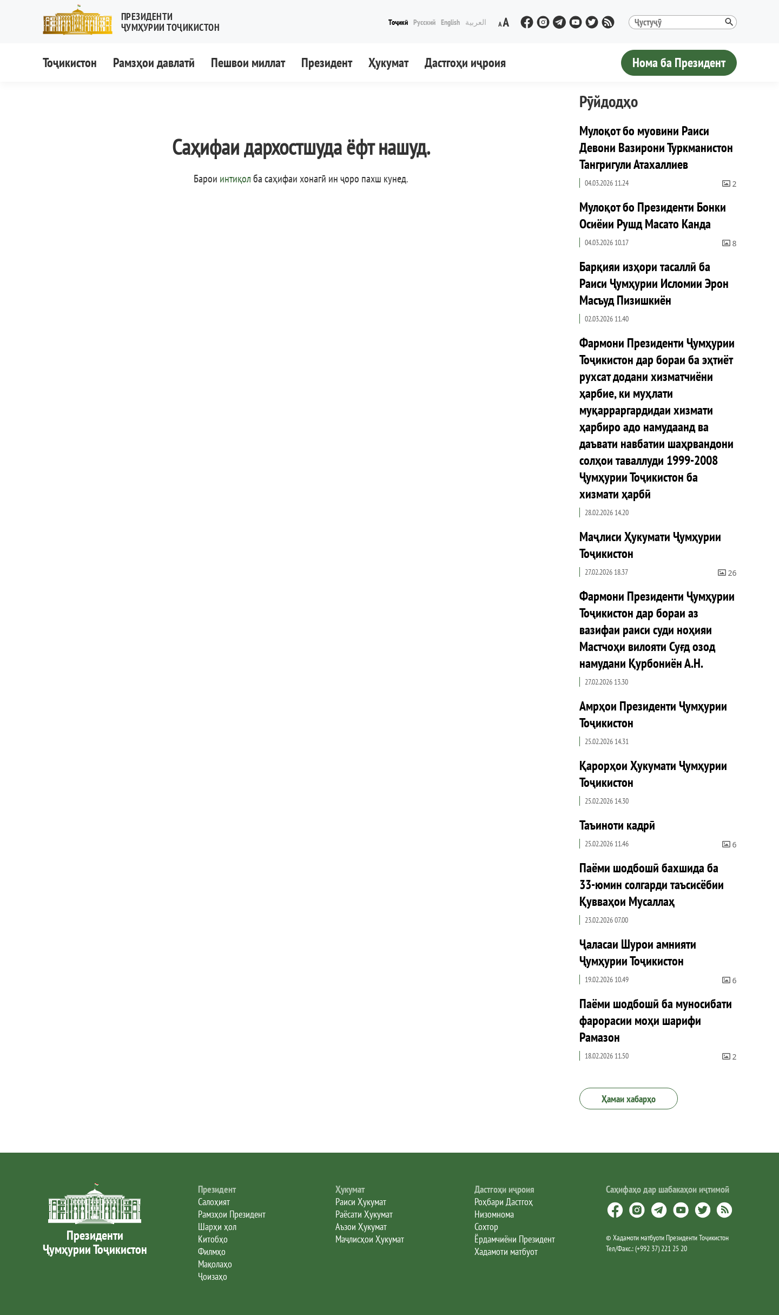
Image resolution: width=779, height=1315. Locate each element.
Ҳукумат (388, 62)
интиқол (235, 179)
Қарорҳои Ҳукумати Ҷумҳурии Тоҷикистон (653, 774)
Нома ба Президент (678, 62)
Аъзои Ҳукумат (361, 1226)
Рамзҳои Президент (232, 1214)
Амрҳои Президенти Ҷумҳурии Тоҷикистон (653, 714)
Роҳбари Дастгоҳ (503, 1201)
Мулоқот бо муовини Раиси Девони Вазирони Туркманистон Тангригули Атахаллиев (656, 147)
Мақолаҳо (215, 1264)
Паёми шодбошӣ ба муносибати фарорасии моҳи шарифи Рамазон (655, 1020)
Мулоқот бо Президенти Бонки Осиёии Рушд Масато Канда (652, 215)
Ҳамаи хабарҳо (629, 1099)
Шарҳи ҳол (217, 1226)
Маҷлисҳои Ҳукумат (369, 1239)
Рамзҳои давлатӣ (154, 62)
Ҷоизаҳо (212, 1276)
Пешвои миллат (248, 62)
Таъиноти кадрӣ (617, 825)
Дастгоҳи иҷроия (465, 62)
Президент (326, 62)
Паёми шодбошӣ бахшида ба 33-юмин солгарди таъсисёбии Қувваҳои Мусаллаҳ (651, 884)
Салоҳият (214, 1201)
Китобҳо (213, 1239)
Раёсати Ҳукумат (364, 1214)
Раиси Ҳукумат (360, 1201)
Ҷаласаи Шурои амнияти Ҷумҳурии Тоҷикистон (637, 952)
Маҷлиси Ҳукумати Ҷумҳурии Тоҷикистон (650, 545)
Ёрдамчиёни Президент (514, 1239)
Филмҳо (212, 1251)
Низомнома (494, 1214)
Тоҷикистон (70, 62)
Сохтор (486, 1226)
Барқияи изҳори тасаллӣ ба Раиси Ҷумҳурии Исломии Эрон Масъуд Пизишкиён (654, 283)
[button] (136, 19)
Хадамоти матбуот (506, 1251)
